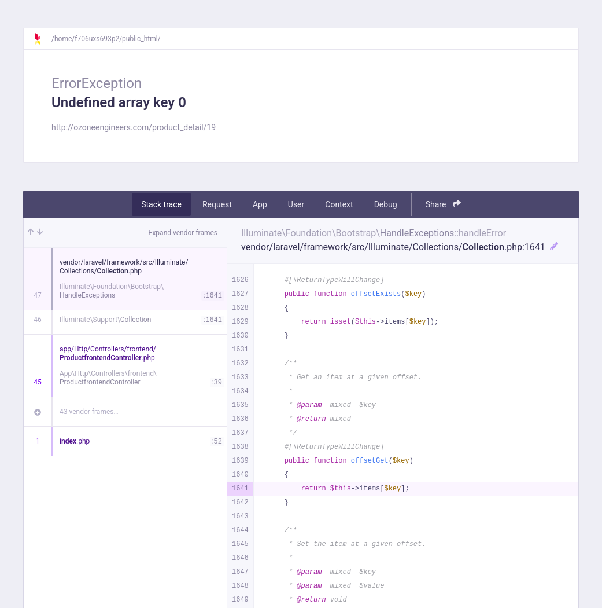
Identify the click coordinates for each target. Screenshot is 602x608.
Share (443, 204)
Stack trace (161, 204)
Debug (385, 204)
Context (339, 204)
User (296, 204)
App (260, 204)
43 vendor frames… (89, 412)
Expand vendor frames (183, 233)
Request (217, 204)
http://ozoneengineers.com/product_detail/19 (133, 127)
